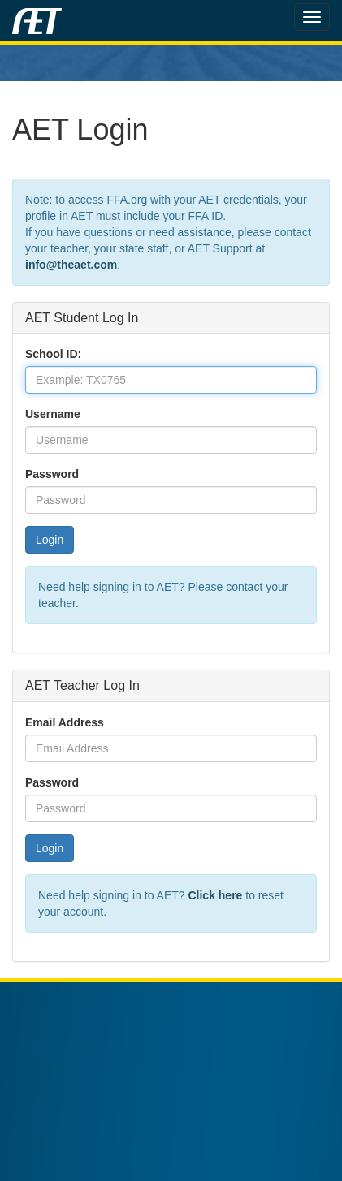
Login (49, 539)
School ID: (53, 353)
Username (52, 413)
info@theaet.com (71, 264)
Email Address (64, 722)
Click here (215, 895)
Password (52, 474)
